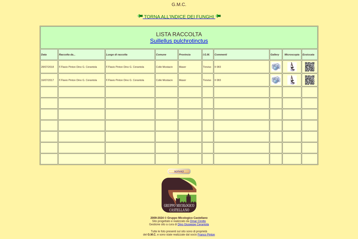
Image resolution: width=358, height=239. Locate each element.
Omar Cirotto (198, 221)
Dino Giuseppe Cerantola (193, 224)
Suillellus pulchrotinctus (179, 41)
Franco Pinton (206, 234)
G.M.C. (179, 4)
